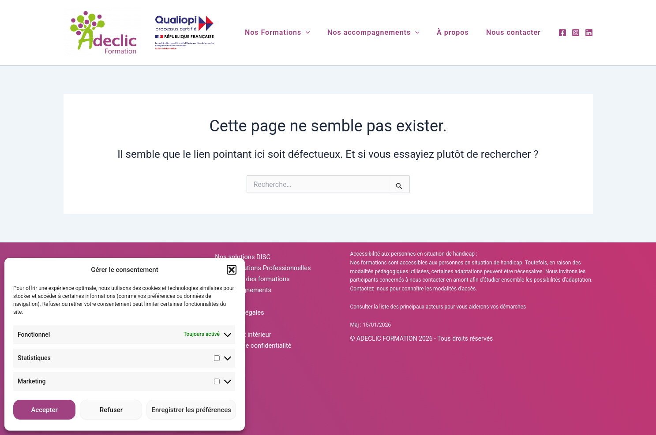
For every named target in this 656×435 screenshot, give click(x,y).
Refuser (111, 410)
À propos (458, 32)
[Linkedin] (589, 33)
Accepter (44, 410)
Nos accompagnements (381, 32)
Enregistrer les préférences (191, 410)
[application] (317, 32)
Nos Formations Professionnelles (262, 276)
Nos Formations (289, 32)
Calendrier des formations (250, 293)
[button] (231, 269)
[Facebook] (562, 33)
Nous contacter (515, 32)
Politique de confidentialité (251, 394)
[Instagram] (576, 33)
